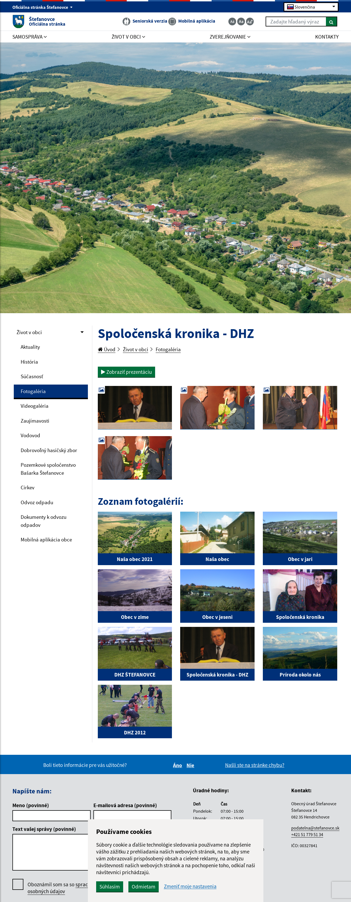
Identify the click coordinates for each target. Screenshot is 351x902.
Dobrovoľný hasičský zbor (49, 450)
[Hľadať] (331, 21)
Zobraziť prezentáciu (126, 372)
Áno (178, 765)
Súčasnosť (32, 376)
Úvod (106, 349)
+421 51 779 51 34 (307, 834)
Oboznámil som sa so (66, 888)
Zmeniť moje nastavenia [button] (190, 886)
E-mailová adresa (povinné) (125, 805)
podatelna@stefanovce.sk (315, 828)
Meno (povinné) (30, 805)
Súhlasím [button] (109, 886)
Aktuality (30, 346)
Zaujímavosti (35, 420)
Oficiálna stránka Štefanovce (42, 7)
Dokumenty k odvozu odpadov (43, 521)
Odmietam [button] (143, 886)
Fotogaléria (33, 391)
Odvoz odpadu (37, 502)
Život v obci (29, 332)
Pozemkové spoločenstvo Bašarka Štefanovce (48, 468)
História (29, 361)
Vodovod (30, 435)
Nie (191, 765)
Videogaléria (34, 405)
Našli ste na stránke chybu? (254, 765)
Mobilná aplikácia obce (46, 539)
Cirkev (27, 487)
